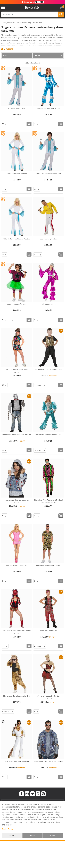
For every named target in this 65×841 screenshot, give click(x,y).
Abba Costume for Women (17, 173)
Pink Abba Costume (48, 304)
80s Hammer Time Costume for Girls (16, 696)
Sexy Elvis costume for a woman (17, 761)
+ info (12, 835)
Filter (5, 55)
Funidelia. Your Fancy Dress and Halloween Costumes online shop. (32, 7)
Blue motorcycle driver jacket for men (48, 761)
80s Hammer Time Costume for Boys (48, 369)
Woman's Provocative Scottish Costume (48, 697)
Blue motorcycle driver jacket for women (16, 501)
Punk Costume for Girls (48, 630)
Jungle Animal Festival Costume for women (17, 370)
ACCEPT (53, 835)
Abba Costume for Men (16, 108)
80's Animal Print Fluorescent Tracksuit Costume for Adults (48, 501)
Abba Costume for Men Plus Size (48, 173)
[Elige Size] (4, 124)
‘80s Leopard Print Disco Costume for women (16, 631)
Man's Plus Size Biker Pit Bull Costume (16, 435)
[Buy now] (29, 124)
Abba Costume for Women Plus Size (16, 239)
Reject (32, 835)
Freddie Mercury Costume (48, 239)
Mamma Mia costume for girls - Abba (48, 435)
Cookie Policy (7, 829)
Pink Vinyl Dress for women (16, 565)
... (1, 23)
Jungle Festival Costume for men (48, 565)
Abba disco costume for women (48, 108)
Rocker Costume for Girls (16, 304)
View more (8, 49)
